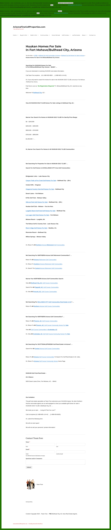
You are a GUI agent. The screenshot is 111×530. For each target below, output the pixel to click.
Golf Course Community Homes (46, 361)
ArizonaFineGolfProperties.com (29, 27)
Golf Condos (65, 35)
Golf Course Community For (52, 325)
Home (15, 35)
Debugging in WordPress (75, 5)
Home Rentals (56, 35)
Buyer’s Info (23, 35)
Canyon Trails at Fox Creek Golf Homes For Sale (41, 180)
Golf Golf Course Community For (51, 334)
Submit (29, 467)
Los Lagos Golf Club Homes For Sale (37, 215)
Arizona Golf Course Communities (47, 348)
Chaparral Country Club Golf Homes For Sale (40, 189)
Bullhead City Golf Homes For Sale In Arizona (72, 55)
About (84, 35)
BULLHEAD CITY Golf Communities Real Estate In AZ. (54, 302)
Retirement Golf (45, 259)
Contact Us (92, 35)
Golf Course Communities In (44, 329)
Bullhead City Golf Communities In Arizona (49, 55)
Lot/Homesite (76, 35)
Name (28, 442)
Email (28, 449)
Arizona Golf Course (47, 306)
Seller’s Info (33, 35)
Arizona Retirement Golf (48, 264)
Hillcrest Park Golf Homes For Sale (37, 202)
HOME (35, 55)
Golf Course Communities (44, 357)
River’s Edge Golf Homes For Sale (36, 228)
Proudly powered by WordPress (36, 523)
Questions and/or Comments (34, 458)
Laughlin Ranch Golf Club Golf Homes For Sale (40, 211)
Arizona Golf (50, 245)
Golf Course (44, 283)
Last (57, 446)
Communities (44, 35)
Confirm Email (59, 454)
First (27, 446)
